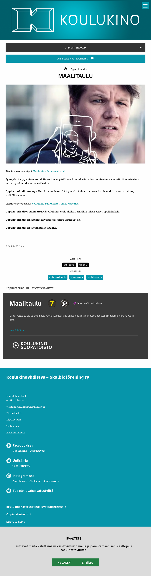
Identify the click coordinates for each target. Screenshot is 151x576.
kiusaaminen (77, 277)
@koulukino (19, 450)
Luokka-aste (75, 259)
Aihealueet (75, 271)
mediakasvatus (95, 277)
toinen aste (69, 265)
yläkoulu (83, 265)
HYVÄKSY (64, 563)
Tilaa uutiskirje (21, 466)
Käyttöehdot (13, 419)
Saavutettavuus (15, 432)
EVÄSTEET (73, 539)
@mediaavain (38, 450)
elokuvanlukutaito (57, 277)
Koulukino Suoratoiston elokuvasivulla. (55, 203)
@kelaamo (35, 481)
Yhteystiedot (13, 413)
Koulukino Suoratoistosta (48, 171)
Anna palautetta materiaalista (75, 59)
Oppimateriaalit (78, 69)
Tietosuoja (12, 426)
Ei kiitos (87, 563)
